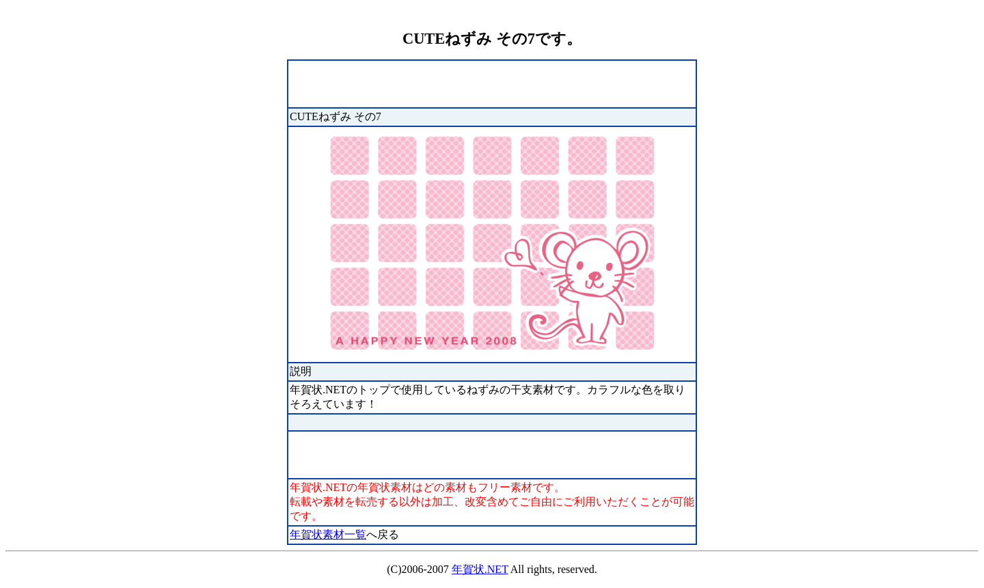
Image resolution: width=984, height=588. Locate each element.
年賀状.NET (480, 569)
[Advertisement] (450, 82)
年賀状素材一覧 (328, 534)
